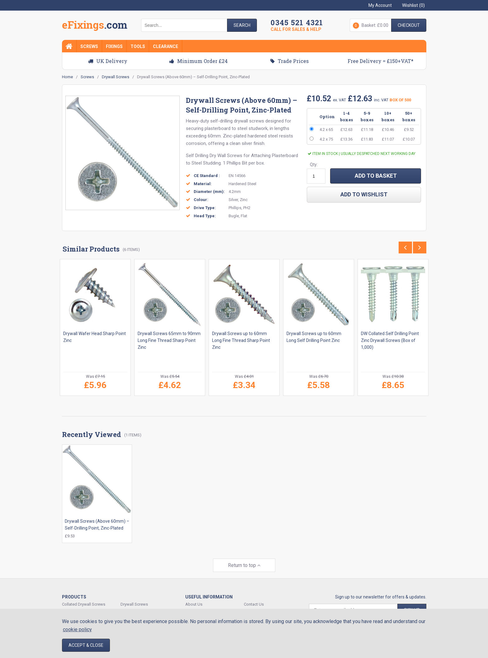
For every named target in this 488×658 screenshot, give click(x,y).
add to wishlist (363, 194)
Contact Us (254, 601)
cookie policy (77, 629)
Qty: (314, 164)
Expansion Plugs (135, 608)
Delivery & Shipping (261, 608)
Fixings (114, 46)
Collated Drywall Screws (83, 601)
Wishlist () (413, 5)
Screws (89, 46)
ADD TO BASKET (376, 175)
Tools (137, 46)
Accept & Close (86, 645)
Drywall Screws (134, 601)
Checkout (409, 25)
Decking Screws (76, 608)
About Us (193, 601)
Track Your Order (200, 608)
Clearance (165, 46)
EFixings (94, 26)
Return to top (244, 562)
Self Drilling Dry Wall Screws (214, 155)
